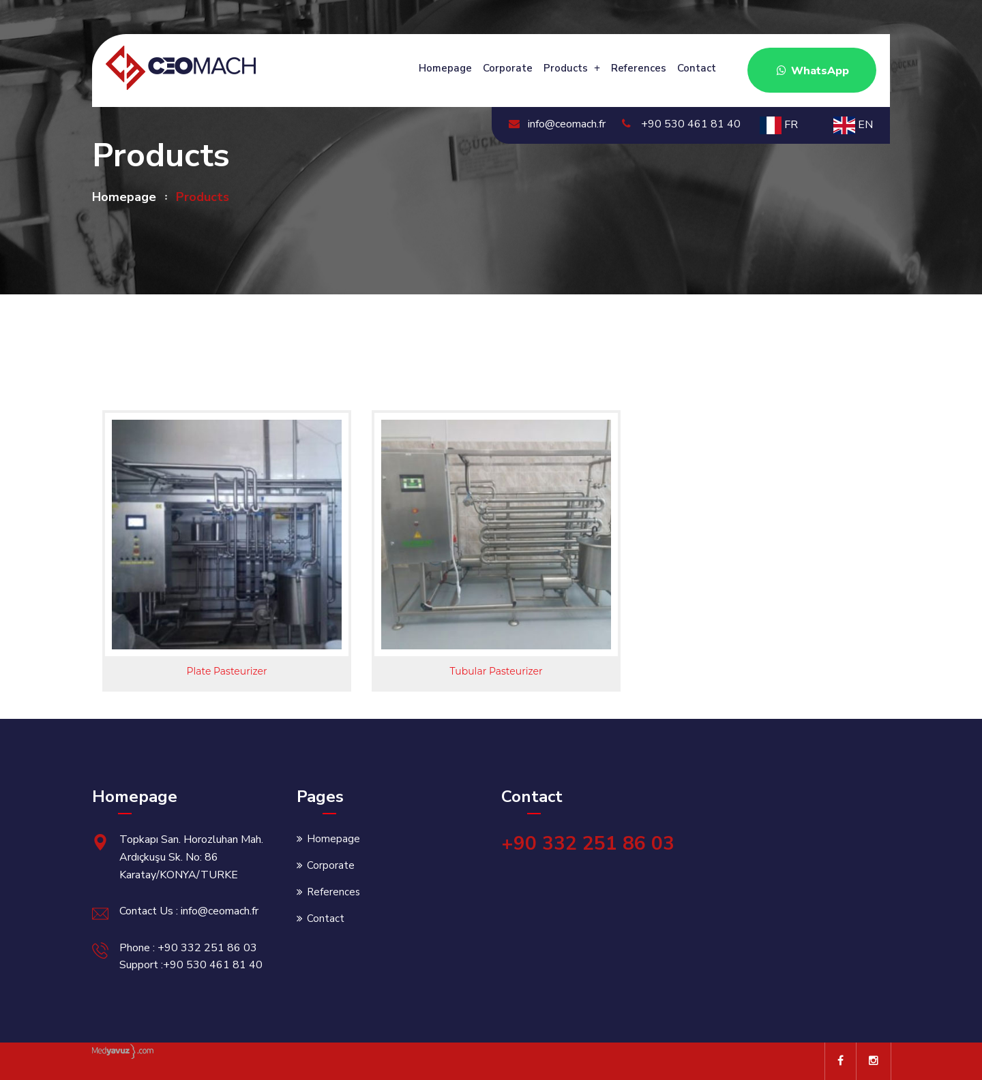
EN (853, 124)
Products (566, 68)
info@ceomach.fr (557, 124)
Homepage (445, 68)
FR (779, 124)
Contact (696, 68)
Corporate (508, 68)
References (638, 68)
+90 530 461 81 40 (681, 124)
